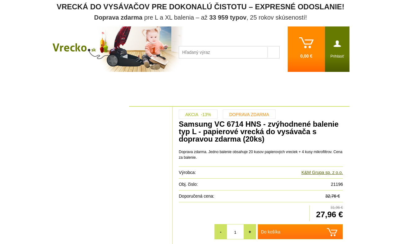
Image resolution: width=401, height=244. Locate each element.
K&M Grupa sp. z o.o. (322, 172)
